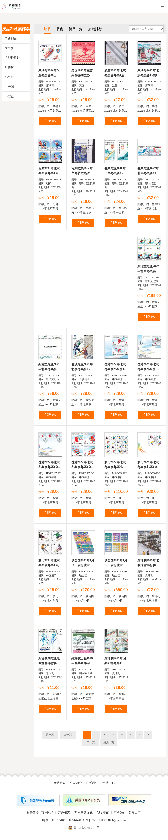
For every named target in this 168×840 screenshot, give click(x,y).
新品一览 (75, 29)
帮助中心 (108, 783)
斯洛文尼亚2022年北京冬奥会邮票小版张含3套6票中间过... (148, 269)
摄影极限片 (12, 57)
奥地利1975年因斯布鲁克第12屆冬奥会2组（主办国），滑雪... (115, 661)
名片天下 (134, 812)
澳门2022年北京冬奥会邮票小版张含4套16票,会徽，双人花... (115, 465)
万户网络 (47, 812)
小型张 (9, 96)
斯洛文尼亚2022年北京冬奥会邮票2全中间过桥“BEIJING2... (49, 367)
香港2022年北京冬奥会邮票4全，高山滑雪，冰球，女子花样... (82, 465)
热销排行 (95, 29)
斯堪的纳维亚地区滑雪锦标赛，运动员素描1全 (49, 661)
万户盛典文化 (83, 812)
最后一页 (108, 742)
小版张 (9, 77)
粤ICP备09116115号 (87, 828)
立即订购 (50, 121)
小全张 (9, 86)
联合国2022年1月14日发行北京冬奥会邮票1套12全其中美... (82, 563)
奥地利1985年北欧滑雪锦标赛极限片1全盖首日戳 (148, 563)
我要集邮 (103, 812)
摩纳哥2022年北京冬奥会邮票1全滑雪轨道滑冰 (148, 73)
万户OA (119, 812)
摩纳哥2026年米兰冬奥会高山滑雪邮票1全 (49, 73)
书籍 (59, 29)
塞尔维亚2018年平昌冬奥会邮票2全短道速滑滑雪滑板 (115, 171)
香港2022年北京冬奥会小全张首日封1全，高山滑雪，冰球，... (148, 367)
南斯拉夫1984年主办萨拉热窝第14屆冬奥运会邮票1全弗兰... (82, 171)
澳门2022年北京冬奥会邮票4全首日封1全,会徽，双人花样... (149, 465)
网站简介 (59, 783)
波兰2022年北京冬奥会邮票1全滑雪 (115, 73)
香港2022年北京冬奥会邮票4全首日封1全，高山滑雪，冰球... (49, 465)
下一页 (91, 742)
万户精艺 (64, 812)
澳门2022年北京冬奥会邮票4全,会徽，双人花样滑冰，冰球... (50, 563)
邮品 (47, 29)
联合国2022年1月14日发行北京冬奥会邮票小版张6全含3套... (115, 563)
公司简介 (76, 783)
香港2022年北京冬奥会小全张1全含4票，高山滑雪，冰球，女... (115, 367)
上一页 (68, 734)
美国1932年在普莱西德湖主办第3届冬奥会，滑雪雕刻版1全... (82, 73)
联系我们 (92, 783)
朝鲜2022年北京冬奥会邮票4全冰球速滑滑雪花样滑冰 (49, 171)
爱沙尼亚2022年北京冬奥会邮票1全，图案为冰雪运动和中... (82, 367)
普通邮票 (11, 38)
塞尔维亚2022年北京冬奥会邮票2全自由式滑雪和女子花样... (148, 171)
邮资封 (9, 67)
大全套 (9, 48)
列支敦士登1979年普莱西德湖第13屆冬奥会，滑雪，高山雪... (82, 661)
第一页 (50, 734)
